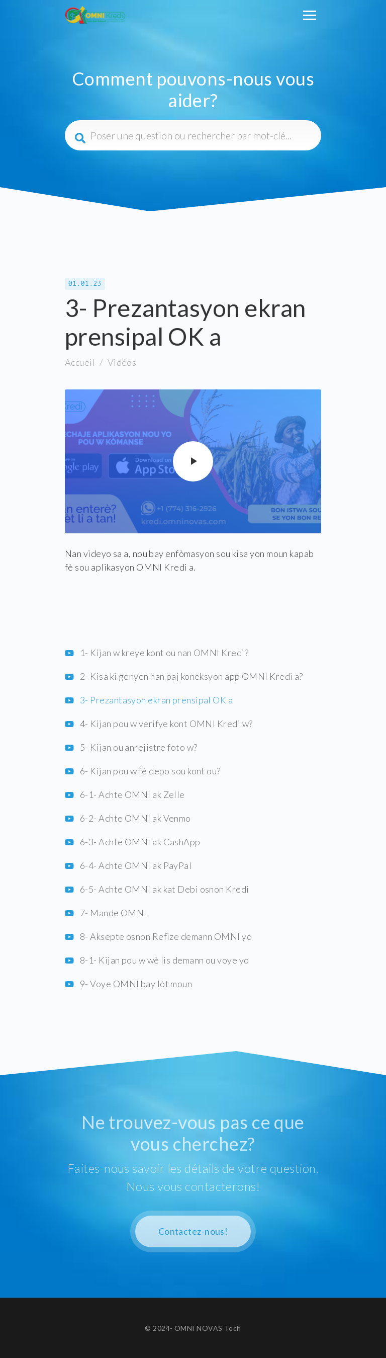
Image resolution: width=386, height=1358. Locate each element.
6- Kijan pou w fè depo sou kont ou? (150, 770)
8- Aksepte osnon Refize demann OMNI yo (166, 936)
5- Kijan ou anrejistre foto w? (139, 747)
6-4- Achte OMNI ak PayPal (135, 865)
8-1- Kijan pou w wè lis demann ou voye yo (164, 960)
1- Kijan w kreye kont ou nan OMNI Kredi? (164, 652)
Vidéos (122, 362)
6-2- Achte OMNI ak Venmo (135, 818)
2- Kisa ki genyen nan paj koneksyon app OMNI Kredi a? (191, 676)
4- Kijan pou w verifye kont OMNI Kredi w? (166, 723)
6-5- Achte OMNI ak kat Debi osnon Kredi (164, 889)
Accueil (80, 362)
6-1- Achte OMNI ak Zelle (132, 794)
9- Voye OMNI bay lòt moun (136, 983)
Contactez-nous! (193, 1231)
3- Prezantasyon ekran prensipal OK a (156, 699)
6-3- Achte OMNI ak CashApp (140, 841)
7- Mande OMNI (113, 912)
